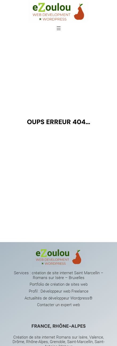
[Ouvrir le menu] (58, 28)
